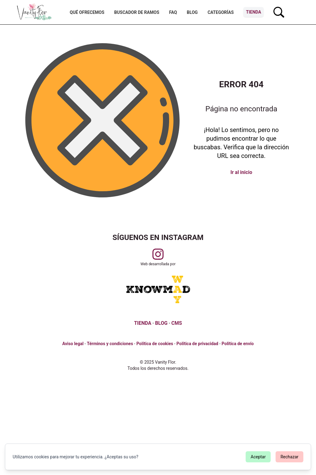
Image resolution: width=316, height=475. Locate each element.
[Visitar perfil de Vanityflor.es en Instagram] (158, 254)
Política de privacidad (197, 343)
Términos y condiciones (110, 343)
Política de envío (238, 343)
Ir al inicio (241, 172)
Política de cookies (154, 343)
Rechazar (289, 456)
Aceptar (258, 456)
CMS (176, 323)
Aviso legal (73, 343)
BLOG (161, 323)
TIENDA (142, 323)
